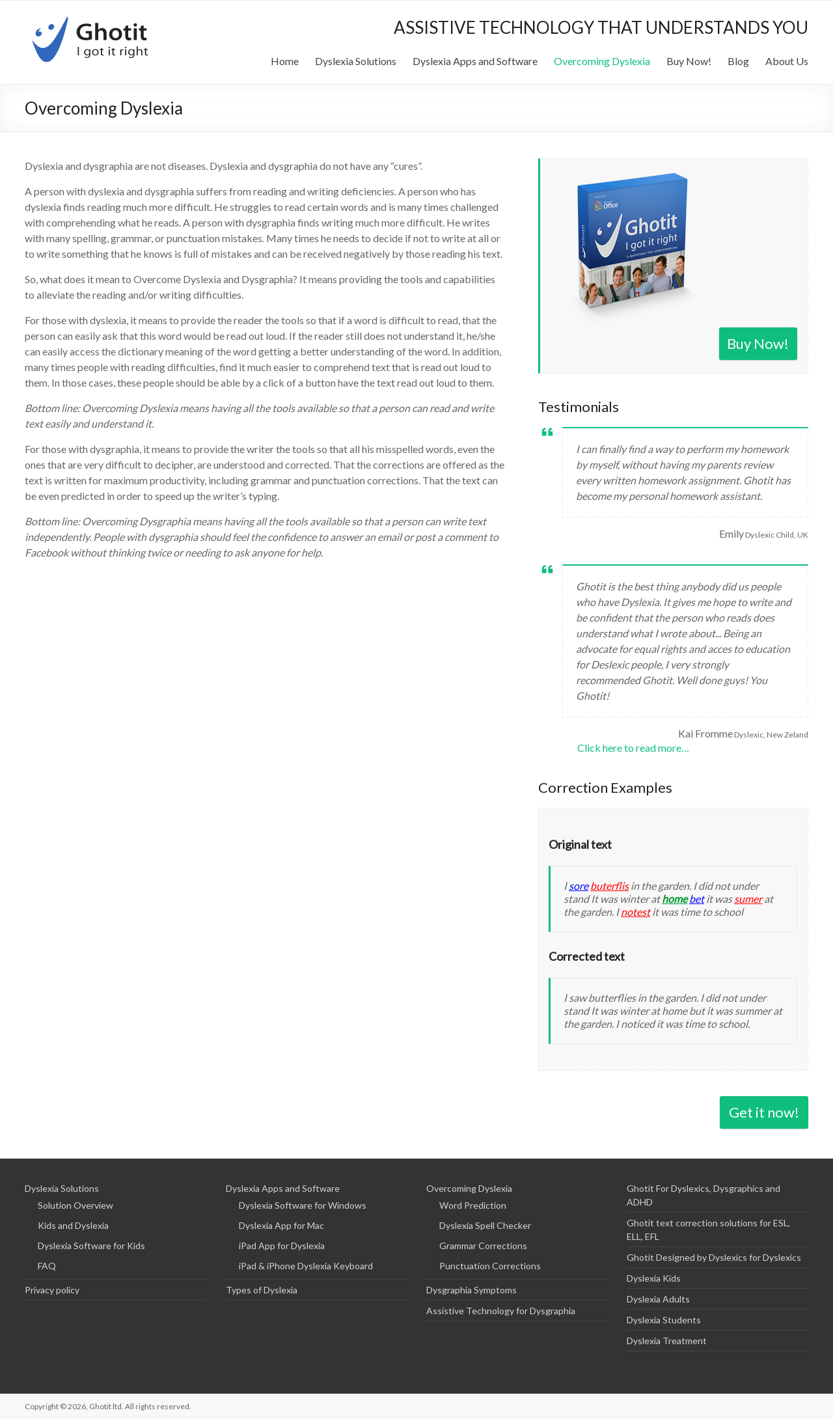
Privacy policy (52, 1289)
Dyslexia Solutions (355, 61)
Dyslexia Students (664, 1319)
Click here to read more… (633, 747)
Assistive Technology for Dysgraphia (500, 1310)
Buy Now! (688, 61)
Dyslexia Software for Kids (91, 1245)
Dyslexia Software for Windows (302, 1205)
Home (285, 61)
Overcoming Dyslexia (602, 61)
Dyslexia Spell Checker (485, 1225)
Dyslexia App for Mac (281, 1225)
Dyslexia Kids (654, 1278)
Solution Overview (75, 1205)
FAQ (47, 1265)
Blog (738, 61)
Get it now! (764, 1112)
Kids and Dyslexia (73, 1225)
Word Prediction (472, 1205)
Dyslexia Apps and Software (475, 61)
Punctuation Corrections (490, 1265)
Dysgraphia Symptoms (471, 1289)
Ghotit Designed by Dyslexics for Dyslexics (714, 1257)
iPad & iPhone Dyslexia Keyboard (306, 1265)
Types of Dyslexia (261, 1289)
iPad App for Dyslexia (282, 1245)
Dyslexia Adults (658, 1298)
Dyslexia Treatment (667, 1340)
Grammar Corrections (483, 1245)
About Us (786, 61)
